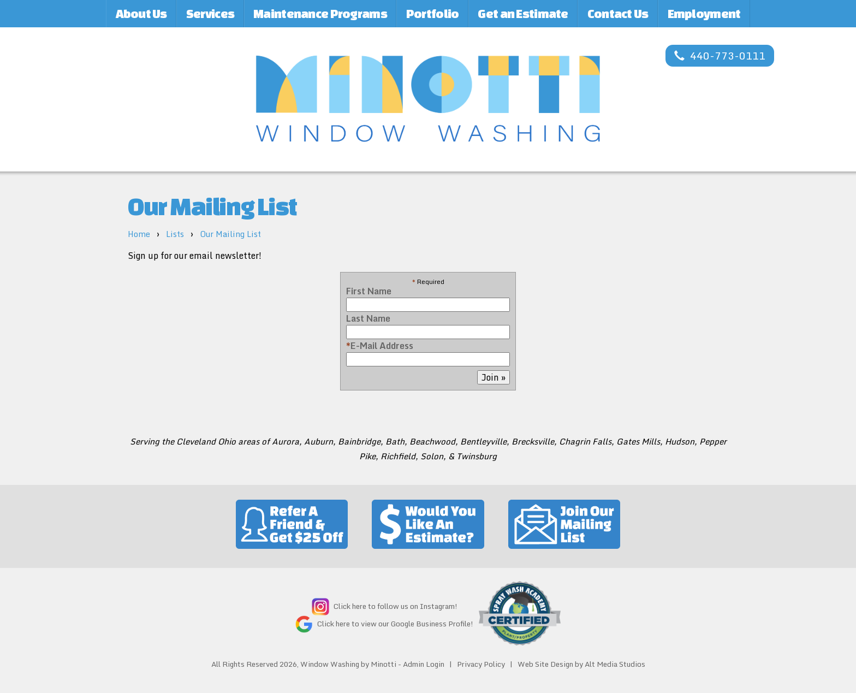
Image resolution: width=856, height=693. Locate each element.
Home (139, 234)
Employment (704, 13)
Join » (494, 377)
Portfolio (432, 13)
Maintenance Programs (320, 13)
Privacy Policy (481, 664)
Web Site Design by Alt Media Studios (581, 664)
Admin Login (423, 664)
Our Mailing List (230, 234)
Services (210, 13)
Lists (175, 234)
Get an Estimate (523, 13)
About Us (141, 13)
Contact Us (618, 13)
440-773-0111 (719, 55)
